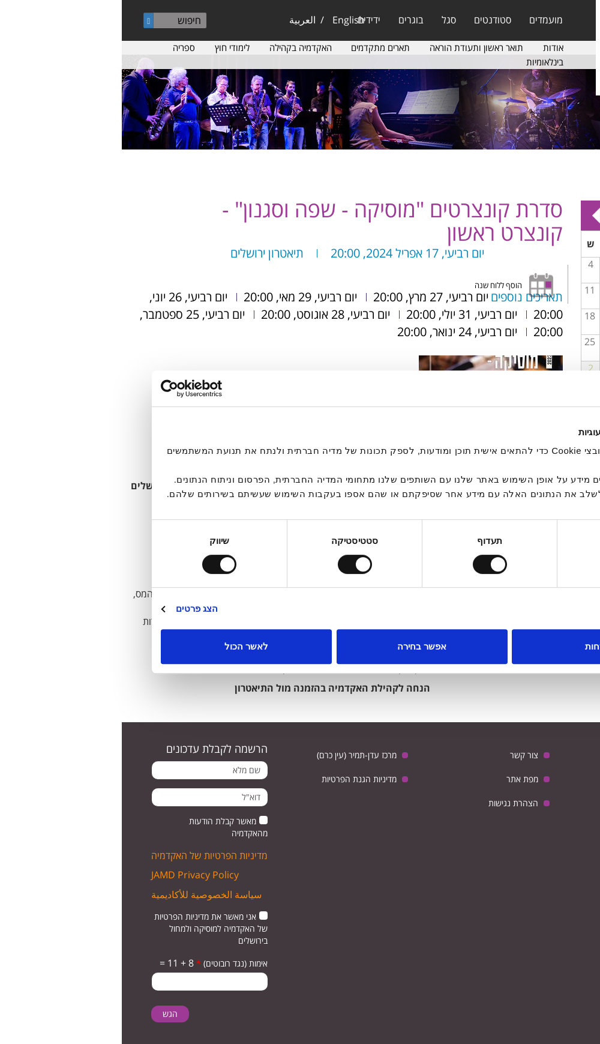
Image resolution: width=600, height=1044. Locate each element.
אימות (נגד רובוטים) (110, 963)
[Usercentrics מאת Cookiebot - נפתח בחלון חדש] (91, 388)
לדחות (475, 646)
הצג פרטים (75, 608)
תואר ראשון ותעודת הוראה (354, 47)
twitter (568, 786)
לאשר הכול (124, 646)
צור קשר (402, 755)
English (227, 19)
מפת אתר (400, 779)
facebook (494, 786)
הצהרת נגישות (391, 803)
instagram (558, 817)
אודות (431, 47)
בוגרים (289, 19)
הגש (48, 1013)
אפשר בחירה (300, 646)
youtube (531, 786)
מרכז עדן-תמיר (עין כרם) (235, 755)
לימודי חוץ (110, 47)
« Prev (576, 216)
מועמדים (424, 19)
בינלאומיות (423, 62)
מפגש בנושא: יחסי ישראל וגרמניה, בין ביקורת (544, 325)
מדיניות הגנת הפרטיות (237, 779)
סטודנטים (370, 19)
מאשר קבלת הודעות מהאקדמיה (106, 827)
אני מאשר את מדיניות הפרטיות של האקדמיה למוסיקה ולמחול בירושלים (89, 928)
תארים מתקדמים (258, 47)
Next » (474, 216)
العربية (180, 19)
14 (543, 315)
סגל (327, 19)
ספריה (62, 47)
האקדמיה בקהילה (179, 47)
